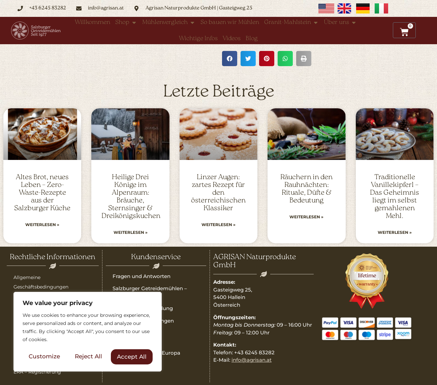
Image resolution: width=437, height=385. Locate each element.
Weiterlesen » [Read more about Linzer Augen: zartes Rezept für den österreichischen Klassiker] (218, 224)
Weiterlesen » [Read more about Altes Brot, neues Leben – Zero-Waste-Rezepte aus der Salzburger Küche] (42, 224)
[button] (229, 58)
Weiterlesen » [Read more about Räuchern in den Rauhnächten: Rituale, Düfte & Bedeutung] (306, 216)
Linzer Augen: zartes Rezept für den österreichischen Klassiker (218, 193)
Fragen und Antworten (141, 276)
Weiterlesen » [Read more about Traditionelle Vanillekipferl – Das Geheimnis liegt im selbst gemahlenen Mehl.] (395, 232)
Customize (44, 356)
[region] (87, 332)
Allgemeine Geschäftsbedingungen (40, 282)
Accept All (132, 356)
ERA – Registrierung (37, 372)
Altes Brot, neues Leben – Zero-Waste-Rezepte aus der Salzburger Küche (42, 193)
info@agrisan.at (251, 360)
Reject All (88, 356)
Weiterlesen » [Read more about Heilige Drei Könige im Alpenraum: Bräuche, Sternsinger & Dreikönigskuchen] (131, 232)
